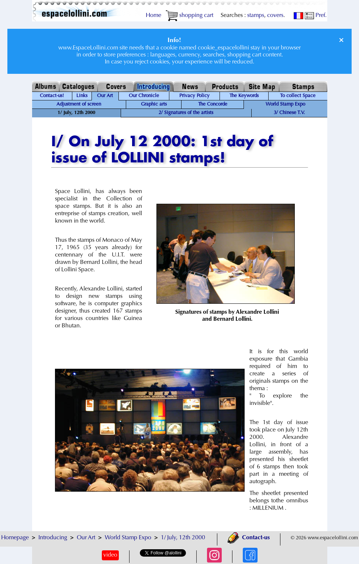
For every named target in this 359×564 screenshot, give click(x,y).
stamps (255, 15)
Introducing (52, 538)
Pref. (316, 15)
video (110, 555)
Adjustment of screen (78, 104)
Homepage (15, 538)
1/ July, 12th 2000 (183, 538)
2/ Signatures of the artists (186, 113)
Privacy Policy (194, 96)
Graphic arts (154, 104)
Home (153, 15)
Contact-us (249, 538)
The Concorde (212, 104)
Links (81, 96)
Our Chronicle (144, 96)
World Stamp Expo (285, 104)
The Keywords (244, 96)
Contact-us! (52, 96)
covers (275, 15)
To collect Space (297, 96)
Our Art (105, 96)
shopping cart (189, 15)
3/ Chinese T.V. (289, 113)
